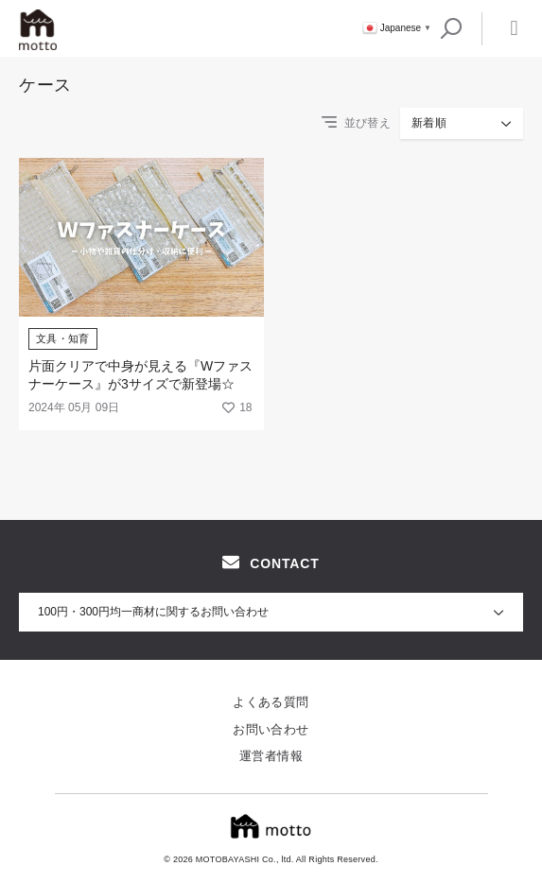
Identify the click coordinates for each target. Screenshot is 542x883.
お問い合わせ (270, 729)
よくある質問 (270, 702)
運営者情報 (271, 756)
